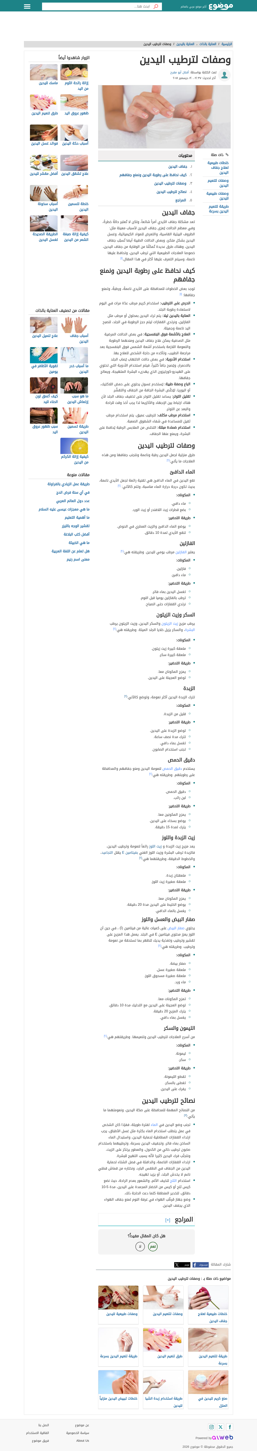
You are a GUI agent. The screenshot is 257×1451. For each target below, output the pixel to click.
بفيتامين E (130, 852)
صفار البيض (176, 928)
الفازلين (181, 552)
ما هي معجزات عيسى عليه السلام (64, 509)
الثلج (173, 1180)
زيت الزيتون (169, 623)
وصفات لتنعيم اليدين (218, 183)
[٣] (185, 1115)
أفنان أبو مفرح (179, 72)
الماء (154, 1124)
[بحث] (156, 6)
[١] (122, 258)
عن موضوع (82, 1425)
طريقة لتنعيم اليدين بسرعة (219, 209)
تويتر (187, 1265)
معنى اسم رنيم (78, 559)
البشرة (190, 629)
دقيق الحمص (172, 768)
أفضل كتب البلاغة (76, 534)
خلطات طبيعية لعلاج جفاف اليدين (218, 168)
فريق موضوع (40, 1441)
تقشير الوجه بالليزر (75, 526)
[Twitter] (220, 1427)
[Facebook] (229, 1427)
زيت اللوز (155, 846)
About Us (82, 1441)
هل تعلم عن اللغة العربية (70, 551)
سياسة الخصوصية (77, 1433)
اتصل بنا (43, 1425)
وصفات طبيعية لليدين (217, 196)
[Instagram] (211, 1427)
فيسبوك (203, 1265)
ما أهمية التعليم (77, 518)
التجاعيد (107, 852)
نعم (153, 1246)
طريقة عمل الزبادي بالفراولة (68, 484)
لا (140, 1246)
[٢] (168, 460)
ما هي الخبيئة (79, 543)
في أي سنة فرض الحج (72, 493)
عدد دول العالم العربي (72, 501)
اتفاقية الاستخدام (37, 1433)
